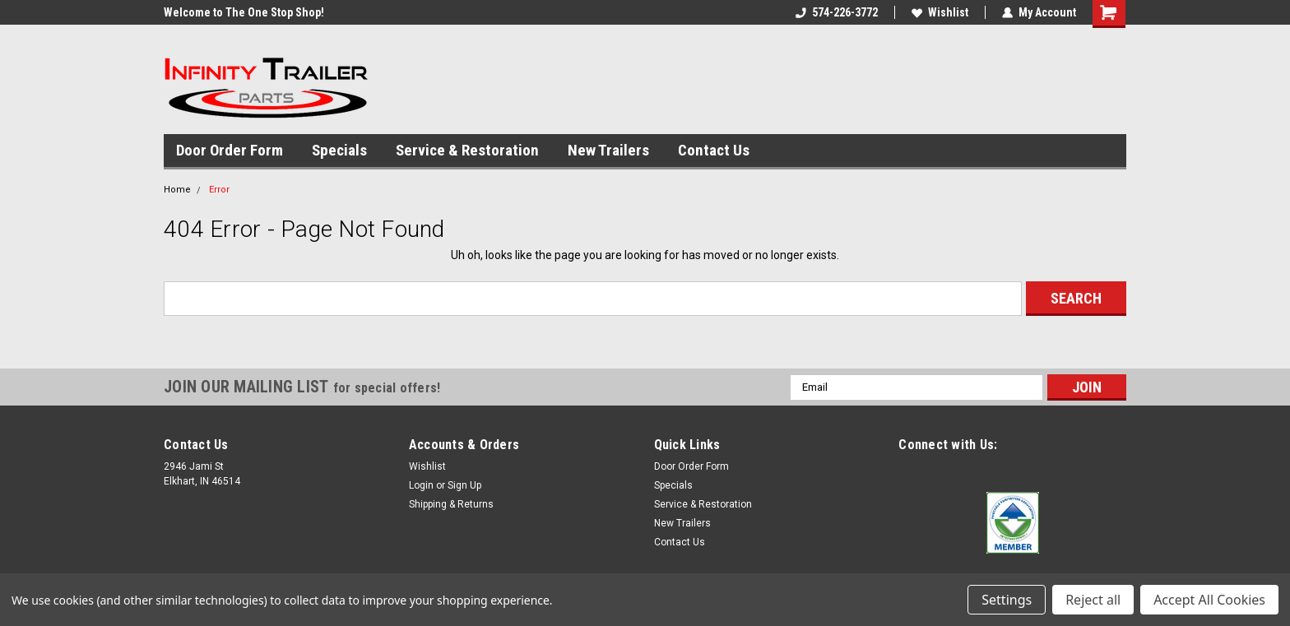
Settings (1006, 600)
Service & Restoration (467, 150)
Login (421, 485)
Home (177, 189)
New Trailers (608, 150)
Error (219, 189)
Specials (339, 150)
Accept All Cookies (1209, 600)
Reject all (1093, 600)
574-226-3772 (837, 12)
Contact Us (713, 150)
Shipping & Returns (451, 504)
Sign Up (464, 485)
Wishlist (940, 12)
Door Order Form (229, 150)
